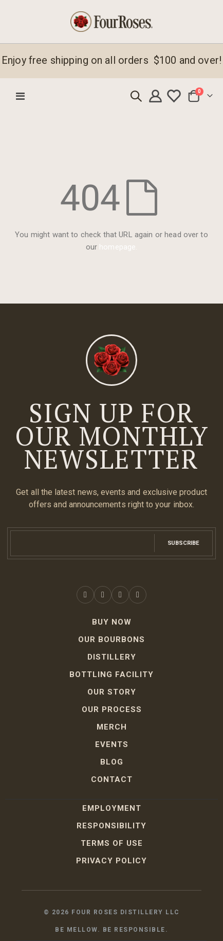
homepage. (118, 247)
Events (111, 744)
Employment (111, 808)
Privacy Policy (111, 860)
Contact (112, 779)
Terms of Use (112, 843)
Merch (112, 727)
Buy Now (112, 622)
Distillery (111, 657)
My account (156, 96)
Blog (111, 762)
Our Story (111, 692)
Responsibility (111, 825)
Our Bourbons (111, 639)
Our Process (112, 709)
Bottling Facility (111, 674)
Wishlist (175, 96)
